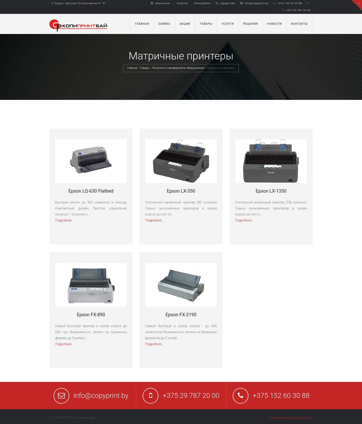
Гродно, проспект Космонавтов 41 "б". (79, 3)
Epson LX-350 (181, 191)
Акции (185, 23)
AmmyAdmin (202, 3)
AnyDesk (182, 3)
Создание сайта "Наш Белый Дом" (291, 417)
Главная (142, 23)
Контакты (299, 23)
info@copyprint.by (254, 3)
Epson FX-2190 (181, 314)
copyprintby (225, 3)
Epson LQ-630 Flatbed (91, 191)
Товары (206, 23)
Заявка (164, 23)
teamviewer (159, 3)
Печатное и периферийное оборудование (178, 68)
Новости (274, 23)
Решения (250, 23)
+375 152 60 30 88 (287, 3)
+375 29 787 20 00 (296, 10)
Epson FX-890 (91, 314)
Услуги (228, 23)
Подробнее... (64, 220)
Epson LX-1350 (271, 191)
